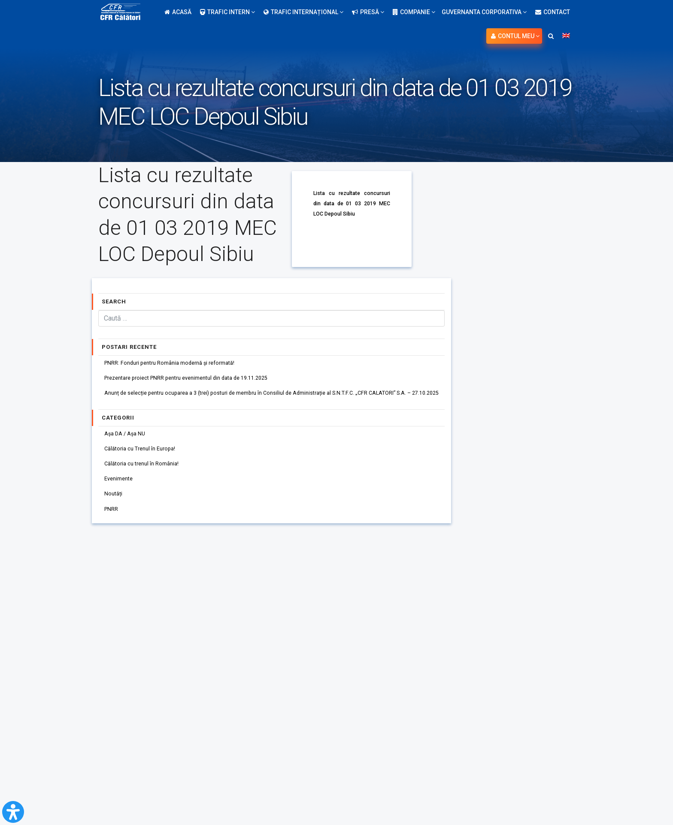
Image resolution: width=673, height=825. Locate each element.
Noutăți (115, 509)
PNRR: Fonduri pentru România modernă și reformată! (178, 363)
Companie (414, 12)
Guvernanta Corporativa (484, 12)
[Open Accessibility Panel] (13, 812)
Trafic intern (227, 12)
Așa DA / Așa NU (127, 441)
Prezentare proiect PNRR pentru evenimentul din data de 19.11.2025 (197, 381)
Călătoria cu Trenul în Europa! (144, 458)
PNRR (113, 526)
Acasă (177, 12)
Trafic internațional (303, 12)
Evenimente (121, 492)
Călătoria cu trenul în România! (146, 475)
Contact (552, 12)
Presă (368, 12)
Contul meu (515, 36)
